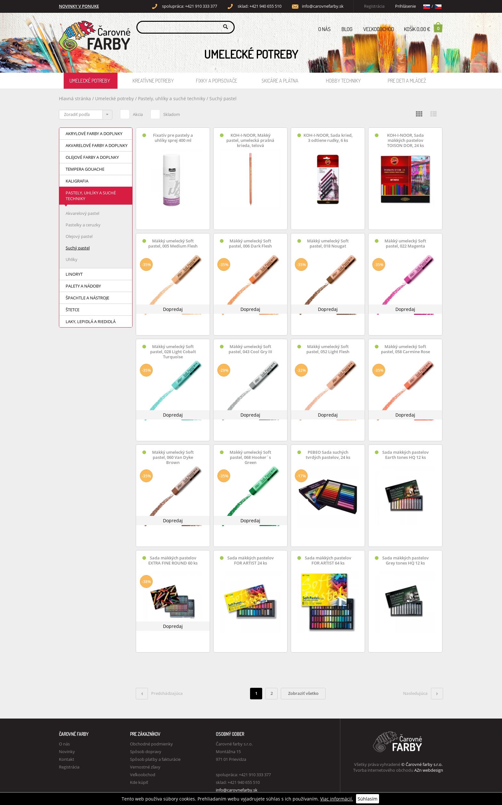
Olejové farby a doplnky (92, 157)
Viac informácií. (336, 799)
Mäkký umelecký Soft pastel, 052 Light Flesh (327, 349)
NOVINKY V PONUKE (79, 6)
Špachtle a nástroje (87, 298)
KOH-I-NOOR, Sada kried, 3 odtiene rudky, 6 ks (328, 138)
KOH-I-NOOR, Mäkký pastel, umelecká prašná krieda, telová (250, 140)
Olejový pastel (79, 236)
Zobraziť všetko (303, 693)
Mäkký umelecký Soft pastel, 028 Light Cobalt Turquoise (173, 352)
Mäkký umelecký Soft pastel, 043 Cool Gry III (250, 349)
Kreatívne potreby (153, 80)
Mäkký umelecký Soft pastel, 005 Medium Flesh (173, 243)
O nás (324, 29)
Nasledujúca (423, 693)
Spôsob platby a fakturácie (155, 759)
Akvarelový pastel (82, 213)
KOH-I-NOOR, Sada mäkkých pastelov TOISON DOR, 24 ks (405, 140)
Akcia (131, 113)
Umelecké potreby (89, 80)
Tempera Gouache (85, 169)
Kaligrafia (77, 181)
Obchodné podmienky (151, 744)
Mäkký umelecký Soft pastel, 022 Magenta (405, 243)
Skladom (165, 113)
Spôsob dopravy (145, 751)
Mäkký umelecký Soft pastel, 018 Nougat (328, 243)
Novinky (67, 751)
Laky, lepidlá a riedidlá (91, 321)
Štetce (72, 310)
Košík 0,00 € (423, 27)
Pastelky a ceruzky (83, 225)
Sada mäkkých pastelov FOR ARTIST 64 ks (328, 560)
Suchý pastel (223, 98)
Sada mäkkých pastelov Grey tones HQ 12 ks (405, 560)
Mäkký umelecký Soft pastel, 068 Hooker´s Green (250, 457)
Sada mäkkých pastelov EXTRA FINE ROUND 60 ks (173, 560)
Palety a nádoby (83, 286)
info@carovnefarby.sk (323, 6)
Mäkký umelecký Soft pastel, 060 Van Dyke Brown (173, 457)
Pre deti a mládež (407, 80)
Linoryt (74, 274)
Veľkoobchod (378, 29)
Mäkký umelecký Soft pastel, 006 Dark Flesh (250, 243)
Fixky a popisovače (216, 80)
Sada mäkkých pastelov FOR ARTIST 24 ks (250, 560)
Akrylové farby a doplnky (94, 133)
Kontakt (66, 759)
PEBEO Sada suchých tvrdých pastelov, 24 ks (328, 455)
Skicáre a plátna (280, 80)
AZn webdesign (428, 770)
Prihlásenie (405, 6)
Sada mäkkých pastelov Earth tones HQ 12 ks (405, 455)
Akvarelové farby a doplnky (96, 145)
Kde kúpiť (139, 782)
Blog (347, 29)
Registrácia (374, 6)
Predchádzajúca (159, 693)
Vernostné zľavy (145, 767)
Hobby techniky (343, 80)
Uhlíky (71, 259)
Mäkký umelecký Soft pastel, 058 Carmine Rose (405, 349)
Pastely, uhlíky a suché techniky (172, 98)
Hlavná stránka (75, 98)
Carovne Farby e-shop (93, 27)
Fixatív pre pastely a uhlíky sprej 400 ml (173, 138)
